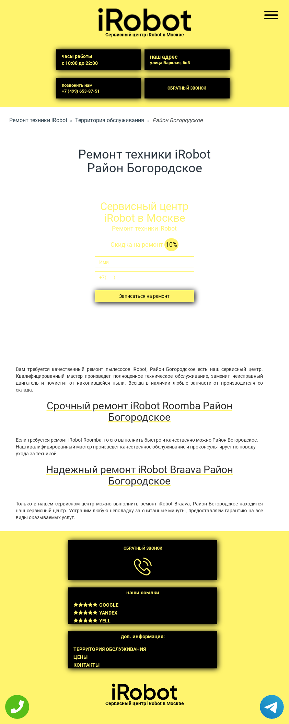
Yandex (95, 613)
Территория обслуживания (109, 120)
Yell (92, 620)
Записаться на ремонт (144, 296)
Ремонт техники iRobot (38, 120)
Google (95, 605)
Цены (80, 657)
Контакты (86, 665)
